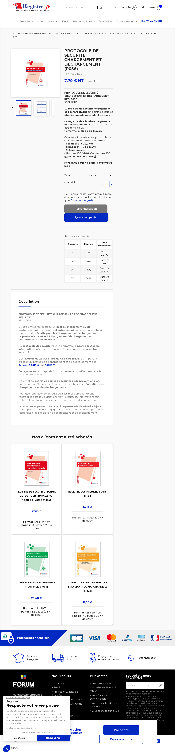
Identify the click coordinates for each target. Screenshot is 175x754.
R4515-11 (50, 364)
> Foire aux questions (101, 683)
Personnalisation (84, 21)
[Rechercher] (84, 7)
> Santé (56, 687)
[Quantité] (107, 184)
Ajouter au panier (86, 217)
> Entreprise (58, 683)
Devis (65, 21)
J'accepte (121, 730)
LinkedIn (158, 741)
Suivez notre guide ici (83, 200)
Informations (48, 21)
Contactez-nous (127, 21)
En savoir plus (121, 739)
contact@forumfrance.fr (28, 694)
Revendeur (106, 21)
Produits (26, 21)
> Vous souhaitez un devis (104, 710)
